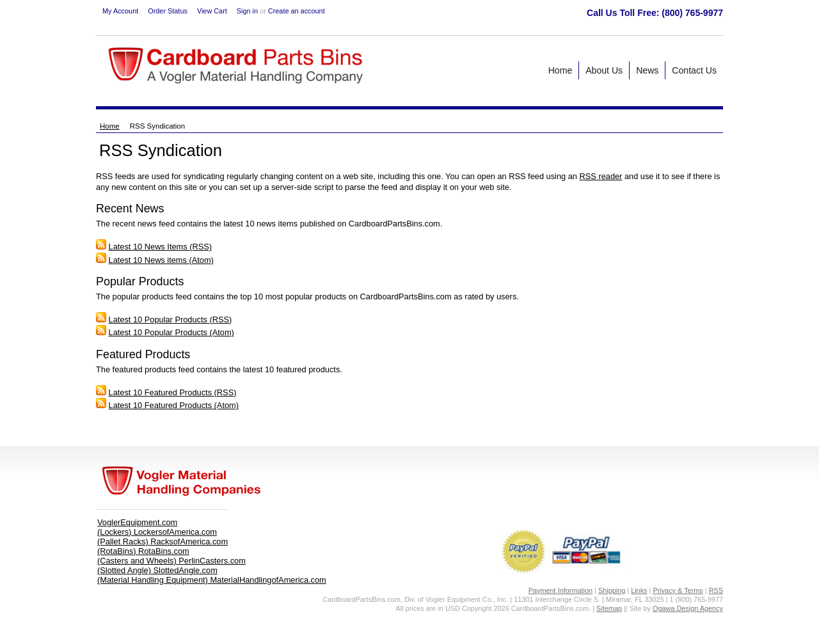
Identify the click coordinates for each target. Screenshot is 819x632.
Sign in (247, 11)
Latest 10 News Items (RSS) (160, 246)
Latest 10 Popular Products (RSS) (170, 319)
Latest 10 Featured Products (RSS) (173, 392)
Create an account (296, 11)
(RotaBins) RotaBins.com (143, 551)
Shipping (611, 590)
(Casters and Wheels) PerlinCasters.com (171, 560)
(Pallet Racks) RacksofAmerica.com (162, 541)
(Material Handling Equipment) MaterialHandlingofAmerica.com (211, 580)
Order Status (167, 11)
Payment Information (560, 590)
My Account (120, 11)
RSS (716, 590)
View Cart (212, 11)
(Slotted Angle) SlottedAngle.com (157, 570)
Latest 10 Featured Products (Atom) (174, 405)
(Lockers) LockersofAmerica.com (157, 532)
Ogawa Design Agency (688, 608)
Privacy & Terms (678, 590)
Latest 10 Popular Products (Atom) (171, 332)
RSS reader (601, 176)
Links (639, 590)
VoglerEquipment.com (137, 522)
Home (110, 126)
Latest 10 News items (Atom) (161, 260)
